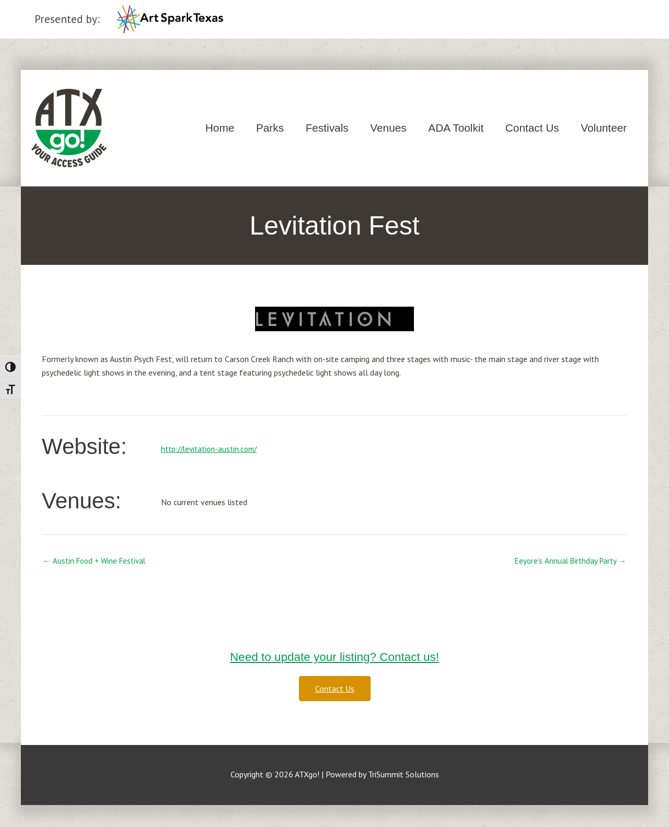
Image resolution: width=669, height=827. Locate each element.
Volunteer (604, 128)
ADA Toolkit (455, 128)
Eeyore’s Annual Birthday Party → (568, 561)
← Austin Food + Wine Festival (97, 561)
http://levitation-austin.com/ (212, 449)
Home (219, 128)
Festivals (327, 128)
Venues (388, 128)
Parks (270, 128)
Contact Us (532, 128)
